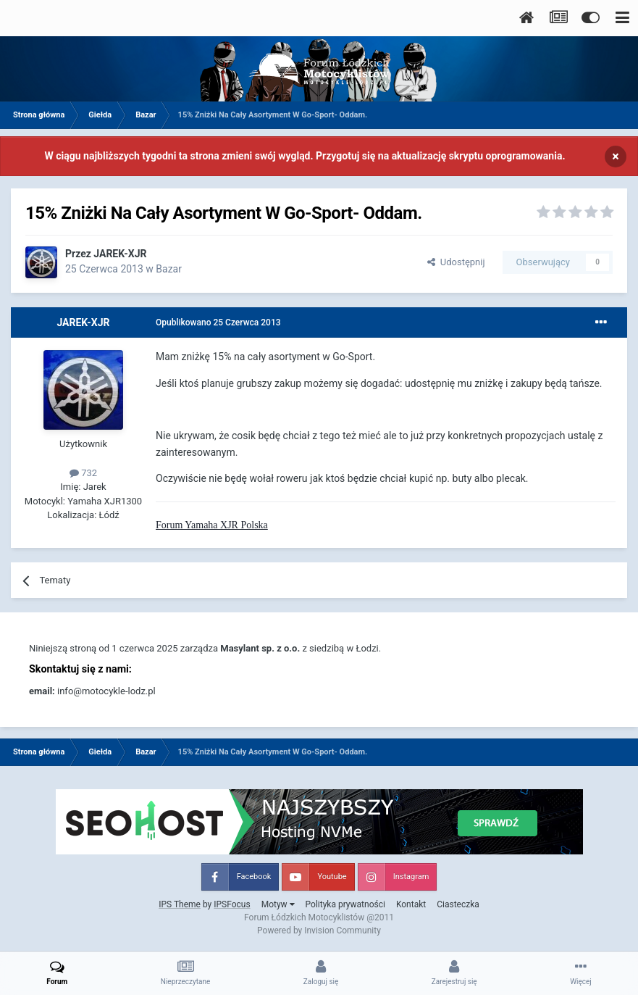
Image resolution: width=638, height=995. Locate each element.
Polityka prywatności (345, 904)
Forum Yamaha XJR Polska (212, 525)
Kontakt (411, 904)
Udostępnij (455, 262)
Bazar (169, 269)
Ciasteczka (458, 904)
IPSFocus (232, 904)
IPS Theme (180, 904)
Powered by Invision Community (319, 930)
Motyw (278, 904)
